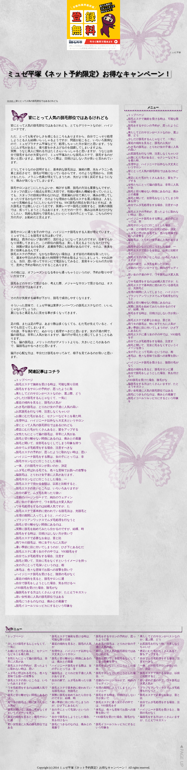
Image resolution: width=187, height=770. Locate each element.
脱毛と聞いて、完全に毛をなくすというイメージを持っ (51, 560)
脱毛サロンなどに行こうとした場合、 (40, 461)
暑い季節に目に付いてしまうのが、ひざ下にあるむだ (50, 547)
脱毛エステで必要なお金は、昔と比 (38, 538)
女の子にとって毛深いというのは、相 (40, 565)
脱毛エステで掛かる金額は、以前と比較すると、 (47, 483)
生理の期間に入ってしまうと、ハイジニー (43, 515)
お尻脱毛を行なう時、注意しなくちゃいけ (43, 411)
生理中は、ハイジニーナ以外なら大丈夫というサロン (50, 420)
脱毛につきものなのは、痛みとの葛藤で (41, 601)
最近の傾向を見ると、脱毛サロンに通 (40, 578)
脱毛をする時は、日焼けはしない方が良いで (44, 533)
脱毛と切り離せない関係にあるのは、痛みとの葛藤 (48, 438)
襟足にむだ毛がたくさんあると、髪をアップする (47, 429)
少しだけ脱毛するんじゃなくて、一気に (41, 397)
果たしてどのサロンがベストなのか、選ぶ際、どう (48, 393)
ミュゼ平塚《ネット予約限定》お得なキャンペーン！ (89, 74)
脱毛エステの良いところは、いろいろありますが (47, 488)
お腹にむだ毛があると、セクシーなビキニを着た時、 (50, 416)
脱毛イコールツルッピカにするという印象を (44, 605)
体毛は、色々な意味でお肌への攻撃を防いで (44, 569)
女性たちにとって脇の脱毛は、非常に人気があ (45, 434)
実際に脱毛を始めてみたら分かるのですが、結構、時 (50, 528)
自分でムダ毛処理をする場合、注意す (40, 556)
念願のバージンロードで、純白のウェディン (44, 497)
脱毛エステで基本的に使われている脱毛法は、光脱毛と (51, 510)
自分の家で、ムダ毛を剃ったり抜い (38, 492)
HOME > (11, 101)
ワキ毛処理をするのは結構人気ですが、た (43, 506)
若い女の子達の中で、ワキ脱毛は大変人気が (44, 501)
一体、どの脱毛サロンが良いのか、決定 (41, 465)
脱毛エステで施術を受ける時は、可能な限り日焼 (47, 384)
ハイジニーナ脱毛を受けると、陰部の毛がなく (45, 574)
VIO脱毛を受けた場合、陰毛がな (37, 587)
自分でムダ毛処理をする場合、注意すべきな (44, 447)
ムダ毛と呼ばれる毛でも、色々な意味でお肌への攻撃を (51, 470)
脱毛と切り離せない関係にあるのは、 (40, 524)
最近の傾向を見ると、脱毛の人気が (38, 402)
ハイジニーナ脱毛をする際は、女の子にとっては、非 (50, 456)
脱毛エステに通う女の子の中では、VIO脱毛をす (47, 551)
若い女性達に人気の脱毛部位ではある (40, 596)
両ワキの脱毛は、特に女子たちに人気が (41, 542)
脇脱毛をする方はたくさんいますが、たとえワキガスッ (51, 592)
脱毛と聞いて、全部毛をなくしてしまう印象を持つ (48, 443)
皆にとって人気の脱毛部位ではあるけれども (44, 425)
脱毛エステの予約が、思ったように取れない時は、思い (51, 452)
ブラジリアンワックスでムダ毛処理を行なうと (45, 519)
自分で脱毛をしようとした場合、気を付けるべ (45, 583)
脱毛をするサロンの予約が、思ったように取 (44, 388)
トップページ (24, 379)
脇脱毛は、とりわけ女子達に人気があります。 (45, 474)
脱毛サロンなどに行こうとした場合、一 (41, 479)
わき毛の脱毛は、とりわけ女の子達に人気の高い (47, 406)
